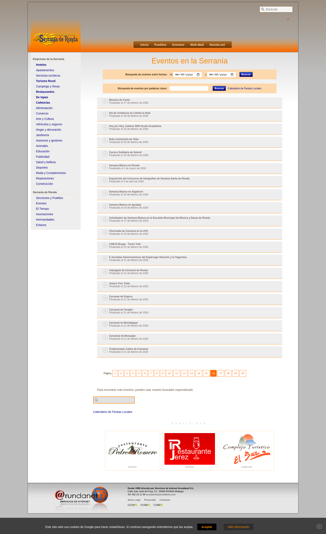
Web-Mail (197, 44)
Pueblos (160, 44)
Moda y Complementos (51, 173)
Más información (238, 527)
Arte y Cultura (45, 118)
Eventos (178, 44)
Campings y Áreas (48, 86)
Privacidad (150, 500)
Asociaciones (44, 214)
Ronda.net (217, 44)
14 (198, 373)
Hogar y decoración (48, 129)
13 (191, 373)
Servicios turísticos (48, 75)
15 (206, 373)
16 (213, 373)
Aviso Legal (134, 500)
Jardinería (42, 135)
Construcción (44, 183)
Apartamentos (45, 70)
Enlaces (41, 225)
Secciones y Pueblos (49, 198)
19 (235, 373)
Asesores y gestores (49, 140)
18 (228, 373)
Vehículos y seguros (49, 124)
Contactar (164, 500)
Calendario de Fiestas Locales (244, 88)
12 (184, 373)
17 (220, 373)
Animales (42, 146)
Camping (246, 450)
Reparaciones (45, 178)
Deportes (42, 167)
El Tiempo (42, 208)
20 (242, 373)
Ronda (132, 450)
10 (169, 373)
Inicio (144, 44)
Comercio (42, 113)
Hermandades (45, 219)
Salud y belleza (46, 162)
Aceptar (206, 527)
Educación (42, 151)
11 (176, 373)
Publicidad (42, 156)
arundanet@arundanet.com (160, 494)
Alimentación (44, 108)
